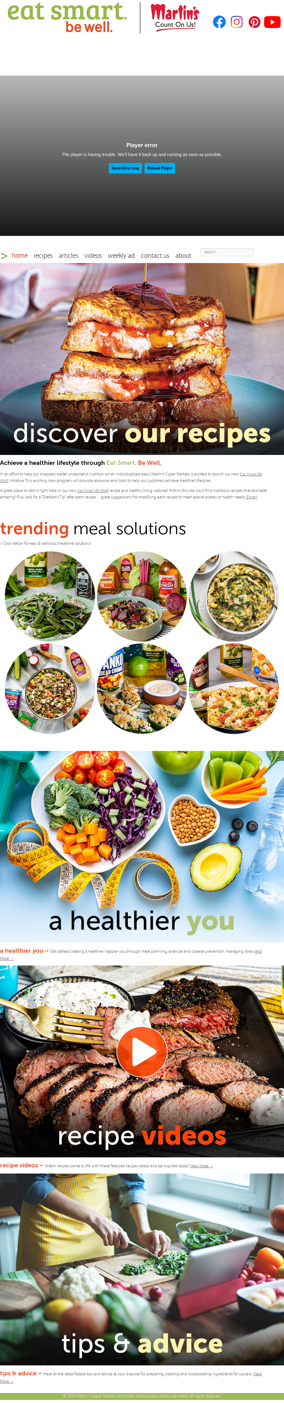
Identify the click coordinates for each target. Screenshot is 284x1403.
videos (93, 256)
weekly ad (121, 256)
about (183, 256)
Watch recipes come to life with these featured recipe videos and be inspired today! (129, 1166)
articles (68, 256)
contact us (155, 256)
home (20, 256)
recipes (43, 256)
